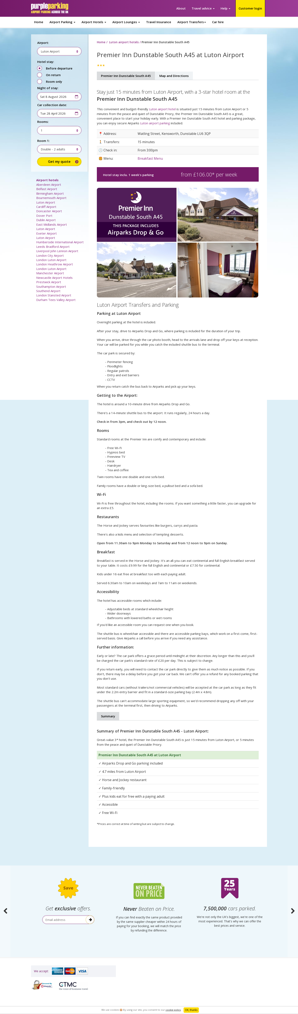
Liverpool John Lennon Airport (57, 251)
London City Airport (50, 255)
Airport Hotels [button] (94, 22)
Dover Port (44, 215)
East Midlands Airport (51, 224)
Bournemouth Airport (51, 198)
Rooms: (43, 122)
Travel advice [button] (203, 8)
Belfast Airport (46, 189)
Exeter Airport (46, 233)
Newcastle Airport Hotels (54, 278)
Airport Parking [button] (62, 22)
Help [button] (225, 8)
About (181, 8)
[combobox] (57, 51)
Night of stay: (47, 88)
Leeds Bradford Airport (53, 247)
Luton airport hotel (162, 109)
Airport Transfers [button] (191, 22)
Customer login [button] (250, 8)
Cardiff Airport (46, 207)
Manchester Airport (50, 273)
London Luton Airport (51, 260)
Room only (54, 81)
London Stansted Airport (53, 295)
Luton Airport (45, 202)
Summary (108, 716)
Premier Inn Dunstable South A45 (126, 76)
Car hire (218, 22)
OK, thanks (191, 1010)
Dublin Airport (46, 220)
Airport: (43, 43)
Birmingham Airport (50, 193)
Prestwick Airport (48, 282)
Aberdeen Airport (48, 184)
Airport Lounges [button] (126, 22)
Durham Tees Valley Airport (56, 300)
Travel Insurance (158, 22)
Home (38, 22)
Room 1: (43, 141)
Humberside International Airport (60, 242)
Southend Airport (48, 291)
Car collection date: (52, 105)
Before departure (59, 68)
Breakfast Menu (150, 158)
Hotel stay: (45, 62)
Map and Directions (174, 76)
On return (53, 75)
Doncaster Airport (49, 211)
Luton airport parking (155, 123)
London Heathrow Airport (54, 264)
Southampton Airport (51, 286)
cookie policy (173, 1009)
